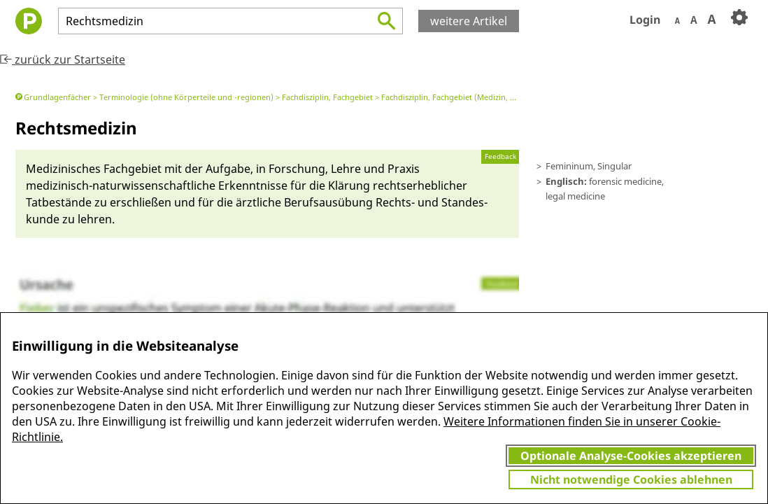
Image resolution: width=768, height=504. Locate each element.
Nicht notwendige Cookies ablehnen (631, 479)
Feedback (500, 156)
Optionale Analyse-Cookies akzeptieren (630, 455)
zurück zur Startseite (62, 59)
